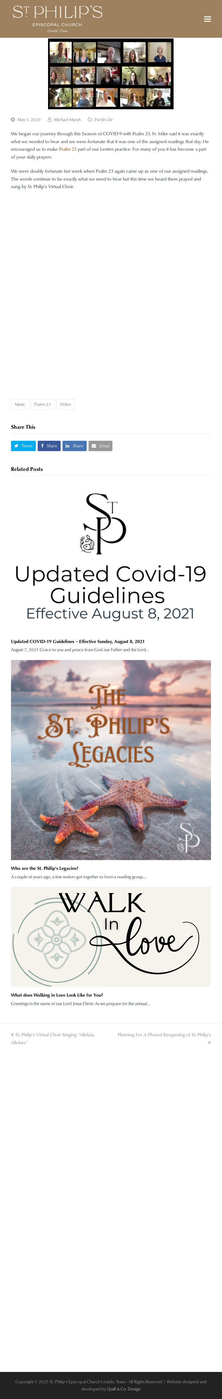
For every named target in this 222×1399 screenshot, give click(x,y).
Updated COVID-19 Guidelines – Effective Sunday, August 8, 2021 (78, 641)
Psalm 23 (68, 148)
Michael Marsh (67, 119)
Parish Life (104, 119)
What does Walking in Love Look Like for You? (57, 994)
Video (65, 404)
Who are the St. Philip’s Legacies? (44, 868)
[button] (207, 19)
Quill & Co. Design (123, 1389)
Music (20, 404)
